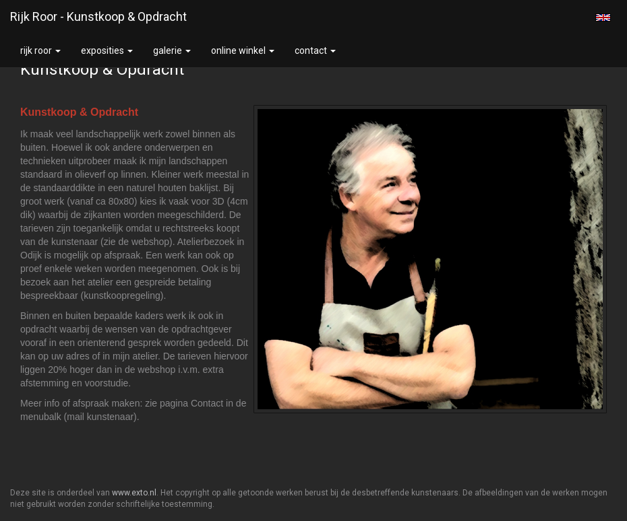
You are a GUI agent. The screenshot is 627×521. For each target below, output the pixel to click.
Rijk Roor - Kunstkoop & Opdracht (98, 16)
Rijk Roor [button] (40, 50)
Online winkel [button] (242, 50)
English (603, 17)
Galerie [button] (172, 50)
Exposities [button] (107, 50)
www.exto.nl (134, 492)
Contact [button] (315, 50)
